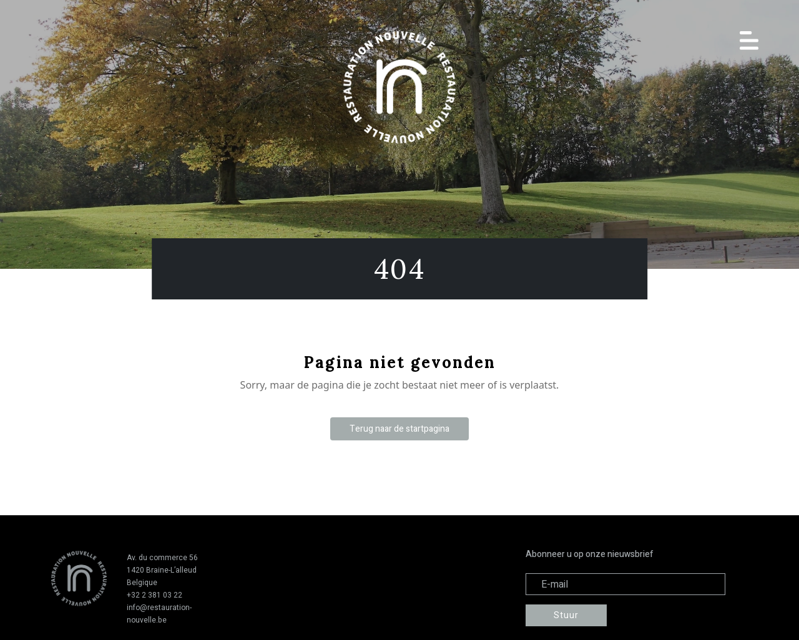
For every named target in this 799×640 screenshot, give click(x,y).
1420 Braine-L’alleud (162, 570)
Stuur (566, 615)
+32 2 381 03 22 (154, 595)
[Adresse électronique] (625, 584)
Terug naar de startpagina (399, 428)
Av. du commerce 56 (162, 557)
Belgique (142, 582)
